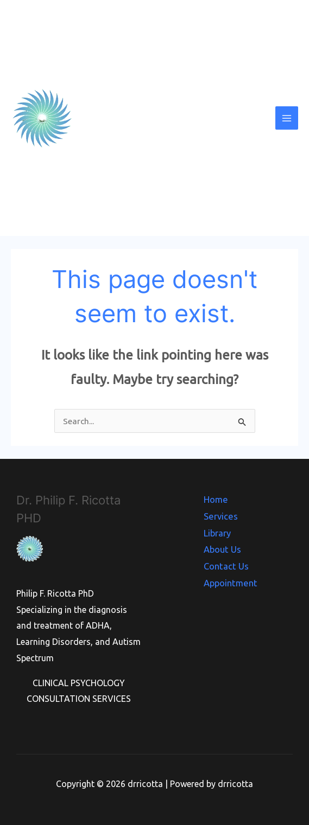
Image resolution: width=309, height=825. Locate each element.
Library (218, 531)
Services (221, 515)
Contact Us (227, 563)
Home (216, 499)
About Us (223, 547)
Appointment (230, 580)
